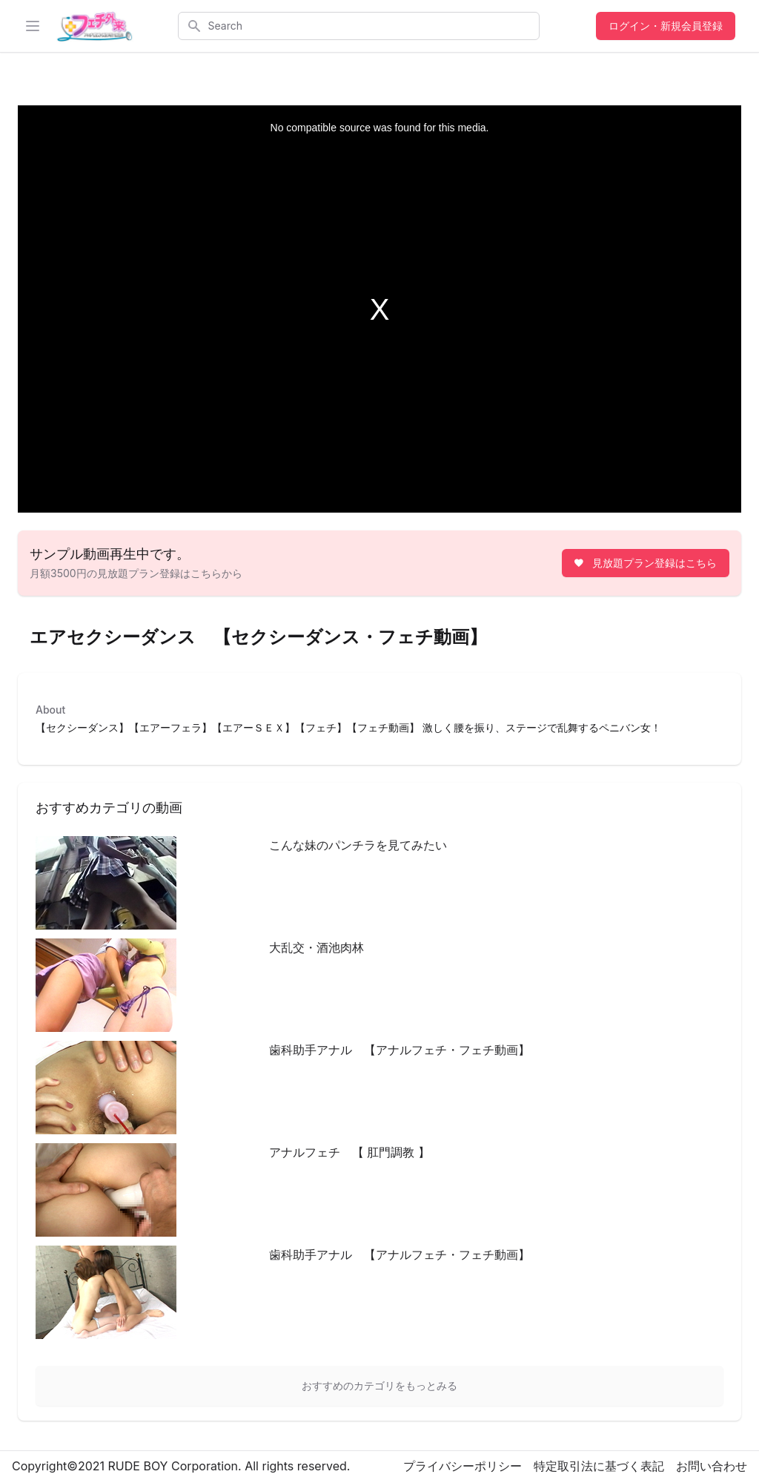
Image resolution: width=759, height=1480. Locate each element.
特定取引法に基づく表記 (599, 1465)
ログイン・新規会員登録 (666, 25)
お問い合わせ (711, 1465)
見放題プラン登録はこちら (644, 563)
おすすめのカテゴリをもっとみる (379, 1385)
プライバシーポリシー (462, 1465)
